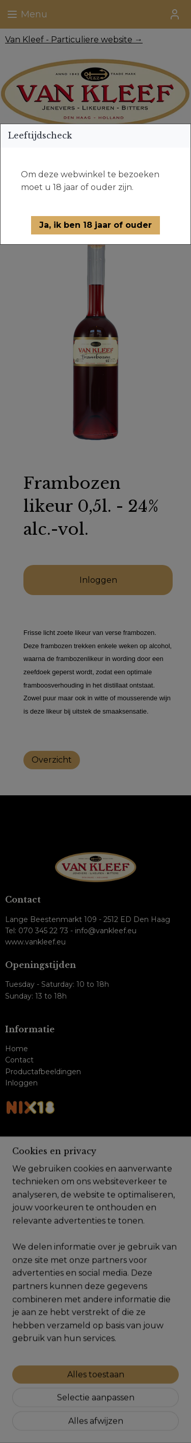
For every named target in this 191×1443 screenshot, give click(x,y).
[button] (95, 225)
